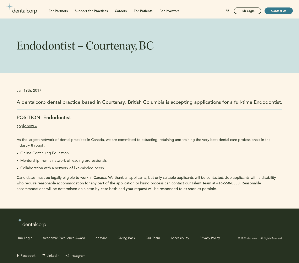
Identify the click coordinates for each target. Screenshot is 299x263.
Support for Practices (91, 11)
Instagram (78, 256)
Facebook (28, 256)
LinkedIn (53, 256)
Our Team (153, 238)
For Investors (169, 11)
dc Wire (101, 238)
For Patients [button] (143, 11)
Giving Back (126, 238)
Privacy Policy (210, 238)
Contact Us (278, 11)
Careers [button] (121, 11)
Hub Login (24, 238)
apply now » (27, 126)
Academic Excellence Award (64, 238)
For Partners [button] (58, 11)
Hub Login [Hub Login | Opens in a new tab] (247, 11)
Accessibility (179, 238)
